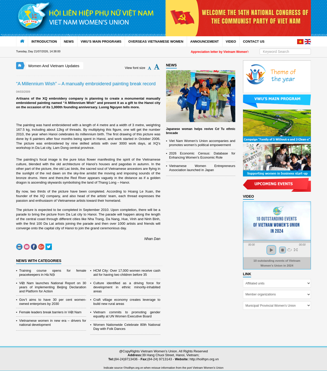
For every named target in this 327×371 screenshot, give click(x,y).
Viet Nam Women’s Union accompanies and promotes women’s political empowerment (202, 143)
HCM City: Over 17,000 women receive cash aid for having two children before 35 (126, 273)
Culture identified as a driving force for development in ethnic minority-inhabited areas (126, 287)
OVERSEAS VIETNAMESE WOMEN (155, 41)
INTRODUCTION (44, 41)
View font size (135, 68)
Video (248, 196)
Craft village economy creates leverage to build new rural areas (126, 302)
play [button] (271, 250)
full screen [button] (296, 249)
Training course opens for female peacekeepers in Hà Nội (52, 273)
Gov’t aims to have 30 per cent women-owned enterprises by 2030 (52, 302)
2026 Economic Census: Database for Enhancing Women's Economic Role (202, 155)
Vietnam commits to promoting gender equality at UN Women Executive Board (126, 314)
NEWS (69, 41)
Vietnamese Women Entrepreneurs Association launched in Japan (202, 168)
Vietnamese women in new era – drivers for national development (52, 323)
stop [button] (282, 250)
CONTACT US (253, 41)
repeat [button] (289, 249)
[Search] (285, 52)
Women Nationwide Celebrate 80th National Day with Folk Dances (126, 327)
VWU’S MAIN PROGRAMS (101, 41)
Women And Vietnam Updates (53, 66)
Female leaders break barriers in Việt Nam (50, 312)
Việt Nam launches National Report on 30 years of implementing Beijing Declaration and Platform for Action (52, 287)
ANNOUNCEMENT (204, 41)
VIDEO (231, 41)
